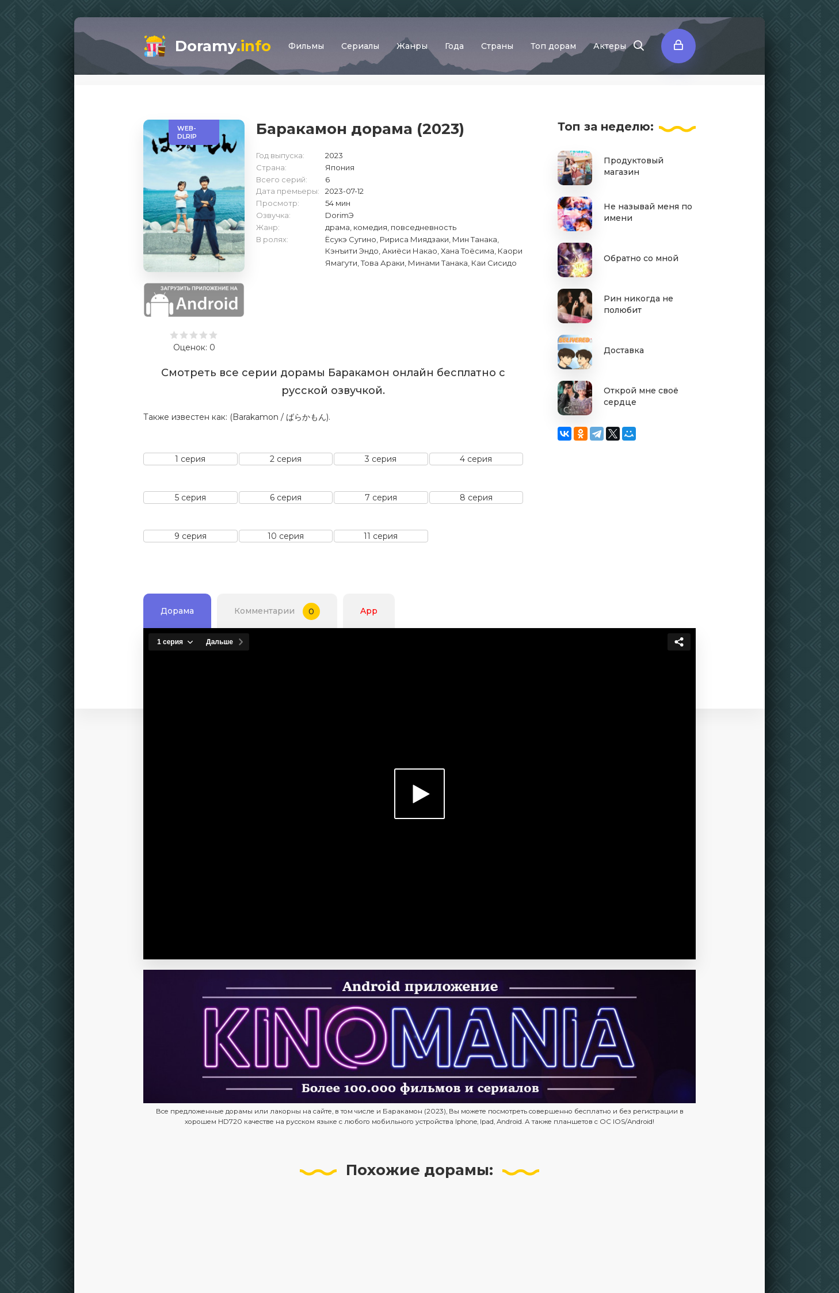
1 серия (190, 459)
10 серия (286, 536)
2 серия (286, 459)
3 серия (380, 459)
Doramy (223, 46)
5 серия (190, 497)
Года (454, 46)
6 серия (286, 497)
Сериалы (360, 46)
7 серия (381, 497)
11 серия (381, 536)
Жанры (412, 46)
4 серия (476, 459)
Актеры (609, 46)
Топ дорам (553, 46)
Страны (497, 46)
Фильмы (306, 46)
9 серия (190, 536)
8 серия (476, 497)
